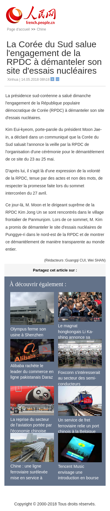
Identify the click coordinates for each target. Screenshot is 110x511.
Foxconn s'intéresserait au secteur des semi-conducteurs (79, 378)
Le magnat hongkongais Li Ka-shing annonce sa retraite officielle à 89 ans (77, 337)
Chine (41, 29)
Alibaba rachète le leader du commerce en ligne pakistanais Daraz (31, 371)
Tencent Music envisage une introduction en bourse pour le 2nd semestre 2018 (78, 478)
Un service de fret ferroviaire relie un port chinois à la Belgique (78, 426)
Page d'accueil (18, 29)
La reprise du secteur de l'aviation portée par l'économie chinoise (31, 425)
